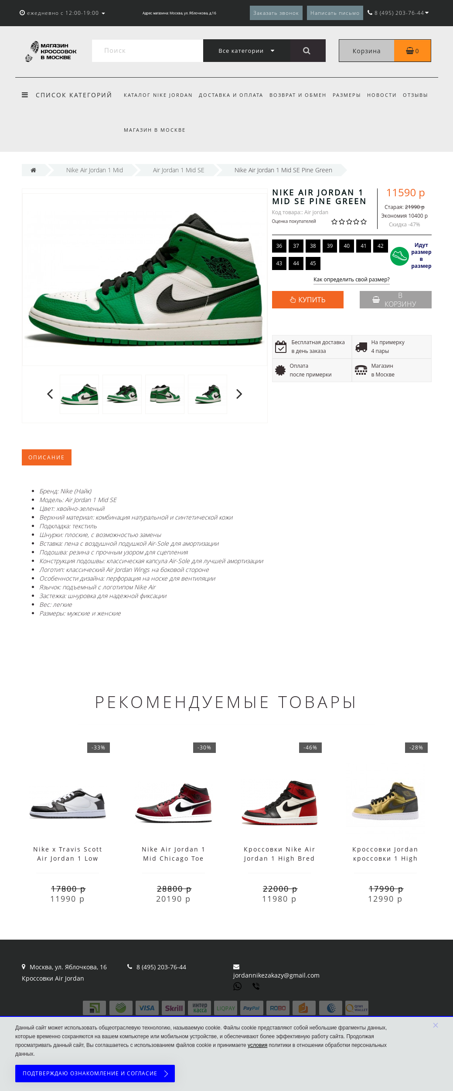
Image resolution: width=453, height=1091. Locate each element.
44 (296, 263)
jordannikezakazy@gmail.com (276, 975)
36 (279, 246)
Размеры (351, 95)
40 (347, 246)
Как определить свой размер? (351, 280)
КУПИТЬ (311, 299)
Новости (387, 95)
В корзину (394, 299)
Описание (46, 457)
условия (257, 1045)
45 (313, 263)
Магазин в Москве (155, 130)
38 (313, 246)
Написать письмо (335, 13)
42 (381, 246)
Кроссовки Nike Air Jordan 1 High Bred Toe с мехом (280, 858)
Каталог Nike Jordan (158, 95)
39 (330, 246)
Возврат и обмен (300, 95)
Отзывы (422, 95)
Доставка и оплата (232, 95)
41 (364, 246)
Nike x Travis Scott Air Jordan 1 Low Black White (67, 858)
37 (296, 246)
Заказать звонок (276, 13)
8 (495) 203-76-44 (161, 967)
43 (279, 263)
